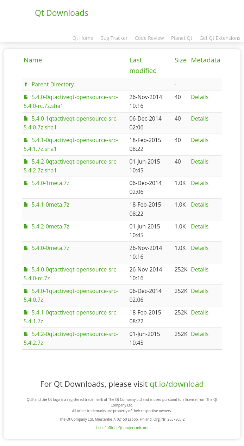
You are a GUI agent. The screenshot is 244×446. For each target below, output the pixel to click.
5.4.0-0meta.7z (50, 248)
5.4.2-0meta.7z (50, 226)
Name (33, 60)
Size (181, 60)
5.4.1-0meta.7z (50, 204)
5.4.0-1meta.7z (50, 183)
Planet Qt (182, 38)
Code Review (149, 38)
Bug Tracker (114, 38)
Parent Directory (53, 84)
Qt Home (83, 38)
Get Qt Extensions (219, 38)
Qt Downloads (61, 12)
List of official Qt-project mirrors (122, 427)
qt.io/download (177, 384)
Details (199, 97)
